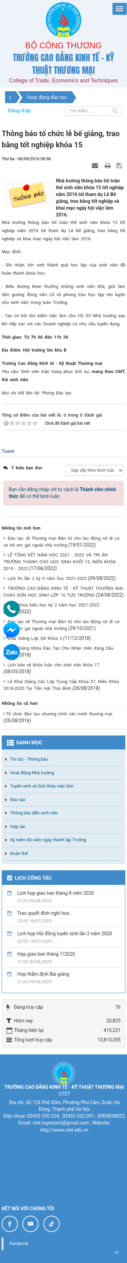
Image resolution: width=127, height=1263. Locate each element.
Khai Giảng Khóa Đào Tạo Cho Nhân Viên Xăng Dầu (60, 648)
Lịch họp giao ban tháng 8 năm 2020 (55, 893)
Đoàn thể (19, 853)
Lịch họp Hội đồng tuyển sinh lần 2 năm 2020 (64, 933)
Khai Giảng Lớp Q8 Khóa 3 (34, 638)
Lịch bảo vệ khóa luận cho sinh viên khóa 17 (53, 664)
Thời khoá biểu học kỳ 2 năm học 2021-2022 (53, 605)
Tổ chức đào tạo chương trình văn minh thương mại (59, 713)
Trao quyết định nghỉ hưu (43, 913)
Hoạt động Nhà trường (32, 772)
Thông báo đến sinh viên (34, 812)
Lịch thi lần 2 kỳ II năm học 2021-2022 (47, 578)
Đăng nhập (19, 110)
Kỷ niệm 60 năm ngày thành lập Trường (48, 839)
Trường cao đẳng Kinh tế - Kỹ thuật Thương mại (63, 64)
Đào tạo (17, 799)
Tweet (8, 451)
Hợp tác (17, 826)
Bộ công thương (63, 45)
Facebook (18, 1243)
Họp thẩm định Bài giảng (43, 974)
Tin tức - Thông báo (29, 759)
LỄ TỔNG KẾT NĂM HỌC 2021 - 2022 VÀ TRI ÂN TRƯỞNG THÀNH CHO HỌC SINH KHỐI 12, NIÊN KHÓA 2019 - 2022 (59, 561)
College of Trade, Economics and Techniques (63, 80)
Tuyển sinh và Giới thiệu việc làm (41, 786)
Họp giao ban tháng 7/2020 (46, 954)
